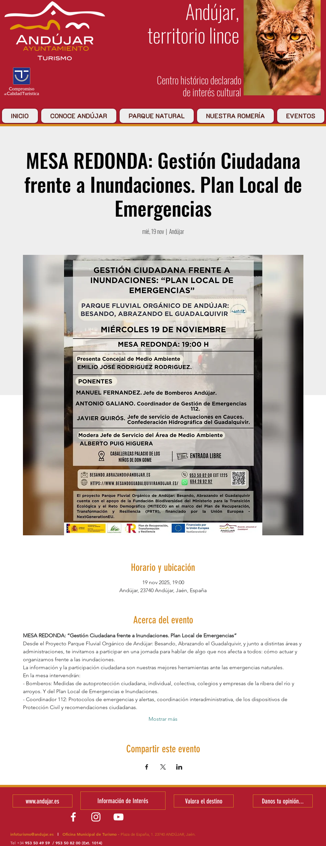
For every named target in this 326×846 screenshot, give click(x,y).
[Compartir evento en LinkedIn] (179, 767)
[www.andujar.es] (42, 800)
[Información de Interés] (122, 801)
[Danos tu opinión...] (283, 800)
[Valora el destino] (204, 800)
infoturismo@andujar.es (32, 834)
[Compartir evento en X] (163, 767)
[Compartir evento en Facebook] (147, 767)
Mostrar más (163, 719)
